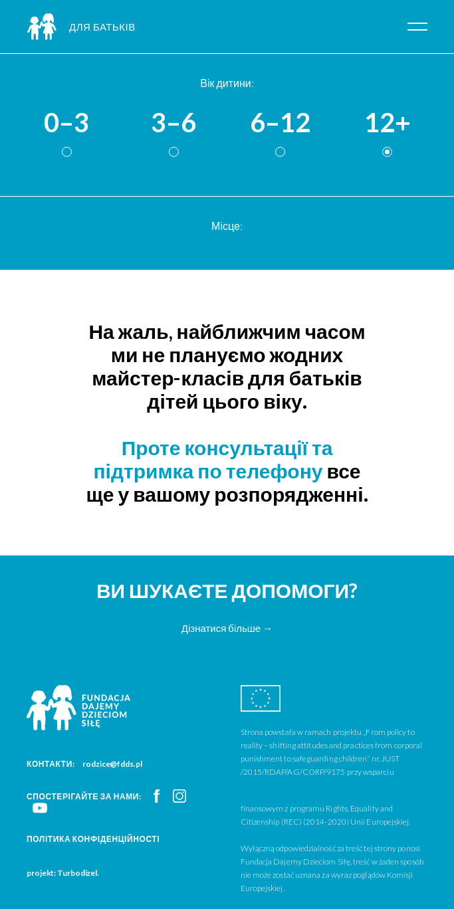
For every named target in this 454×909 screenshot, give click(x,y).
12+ (387, 123)
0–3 (66, 123)
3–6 (173, 123)
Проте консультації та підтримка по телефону (212, 458)
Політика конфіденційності (93, 839)
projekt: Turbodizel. (63, 873)
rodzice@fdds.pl (112, 764)
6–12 (280, 123)
